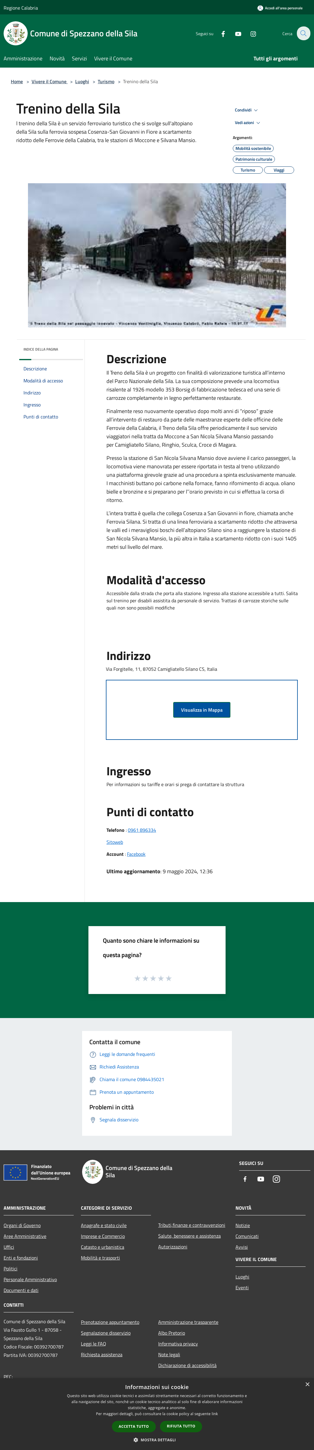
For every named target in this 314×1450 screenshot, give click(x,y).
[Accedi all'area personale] (280, 8)
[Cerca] (303, 33)
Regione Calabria (21, 7)
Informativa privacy (178, 1343)
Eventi (242, 1287)
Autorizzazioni (172, 1246)
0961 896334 (142, 830)
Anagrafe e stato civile (104, 1225)
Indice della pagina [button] (40, 349)
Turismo (106, 81)
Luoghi (82, 81)
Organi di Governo (22, 1225)
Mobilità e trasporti (100, 1257)
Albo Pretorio (171, 1332)
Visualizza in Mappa (202, 709)
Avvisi (242, 1247)
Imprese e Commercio (103, 1236)
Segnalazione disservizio (106, 1332)
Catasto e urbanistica (102, 1247)
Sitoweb (114, 842)
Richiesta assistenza (101, 1354)
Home (17, 81)
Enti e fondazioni (21, 1257)
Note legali (169, 1354)
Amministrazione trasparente (188, 1322)
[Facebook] (220, 33)
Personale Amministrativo (30, 1279)
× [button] (307, 1384)
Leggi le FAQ (93, 1343)
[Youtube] (235, 33)
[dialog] (157, 1414)
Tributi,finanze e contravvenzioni (191, 1225)
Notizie (243, 1225)
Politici (10, 1268)
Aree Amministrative (25, 1236)
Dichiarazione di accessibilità (187, 1365)
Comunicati (247, 1236)
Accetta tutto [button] (134, 1426)
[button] (202, 615)
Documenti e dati (21, 1290)
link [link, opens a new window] (215, 1413)
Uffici (9, 1247)
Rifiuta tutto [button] (181, 1426)
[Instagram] (250, 33)
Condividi (247, 110)
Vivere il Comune (50, 81)
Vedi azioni (248, 122)
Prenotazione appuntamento (110, 1322)
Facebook (136, 854)
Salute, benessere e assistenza (189, 1235)
